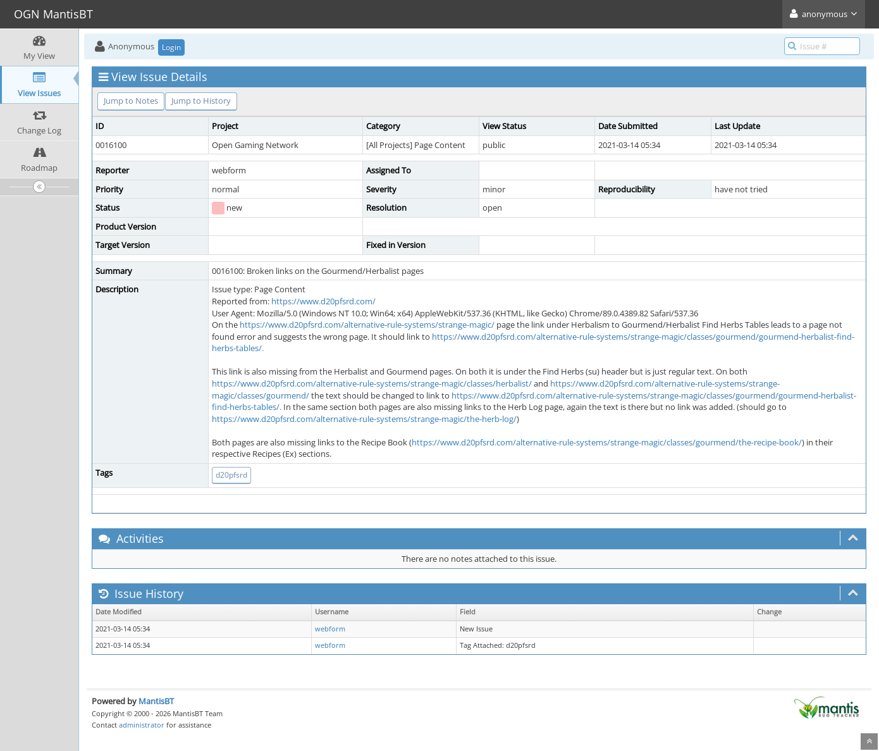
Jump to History (201, 100)
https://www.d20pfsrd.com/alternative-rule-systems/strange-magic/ (367, 324)
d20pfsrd (231, 474)
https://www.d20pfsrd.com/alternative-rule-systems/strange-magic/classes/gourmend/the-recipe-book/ (607, 442)
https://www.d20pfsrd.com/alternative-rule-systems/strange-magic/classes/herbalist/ (372, 383)
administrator (141, 724)
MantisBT (156, 701)
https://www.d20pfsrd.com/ (323, 301)
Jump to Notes (131, 100)
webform (330, 628)
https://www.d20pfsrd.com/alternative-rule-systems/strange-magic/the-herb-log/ (364, 419)
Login (171, 47)
